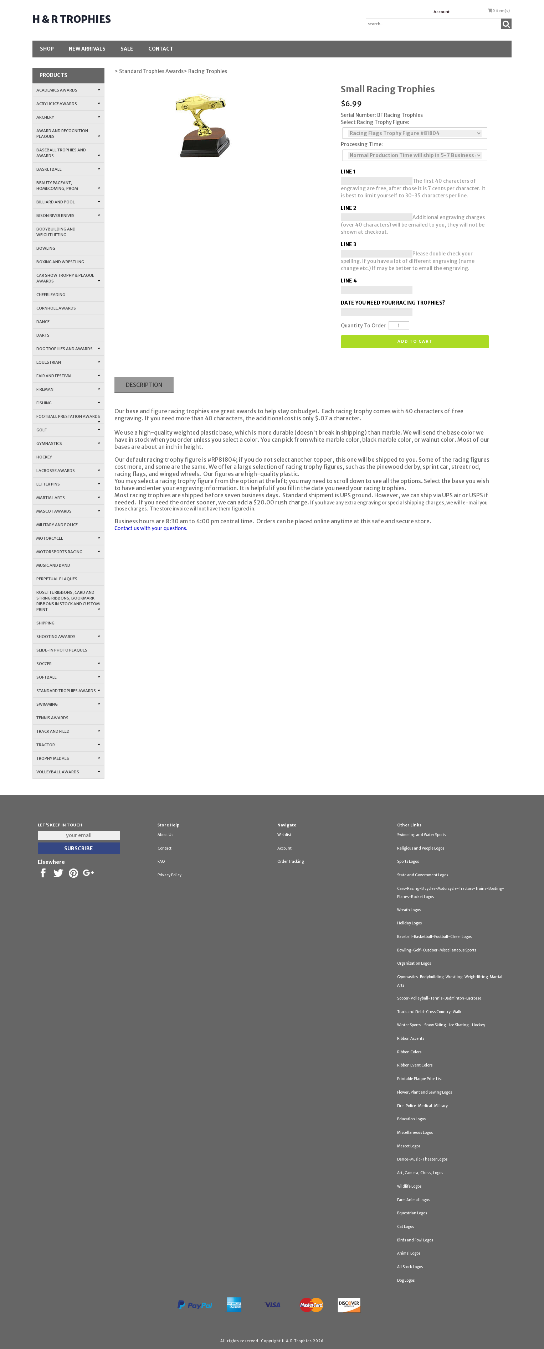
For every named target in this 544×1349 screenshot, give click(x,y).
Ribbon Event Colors (414, 1065)
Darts (43, 335)
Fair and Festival (68, 375)
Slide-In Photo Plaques (61, 650)
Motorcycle (68, 538)
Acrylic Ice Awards (68, 103)
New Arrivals (87, 49)
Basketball (68, 169)
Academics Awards (68, 90)
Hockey (44, 457)
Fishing (68, 402)
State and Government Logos (422, 875)
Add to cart (415, 341)
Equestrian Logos (412, 1213)
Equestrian (68, 362)
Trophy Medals (68, 758)
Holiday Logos (409, 923)
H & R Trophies (71, 19)
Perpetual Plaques (56, 578)
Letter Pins (68, 484)
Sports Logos (408, 861)
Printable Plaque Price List (419, 1078)
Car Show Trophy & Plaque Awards (68, 278)
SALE (126, 49)
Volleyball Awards (68, 771)
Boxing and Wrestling (60, 261)
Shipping (45, 623)
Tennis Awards (52, 717)
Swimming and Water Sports (421, 834)
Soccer (68, 663)
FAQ (161, 861)
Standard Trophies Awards (68, 690)
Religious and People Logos (420, 848)
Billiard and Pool (68, 201)
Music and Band (53, 565)
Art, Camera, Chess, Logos (420, 1173)
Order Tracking (290, 861)
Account (441, 11)
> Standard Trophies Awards (149, 71)
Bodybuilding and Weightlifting (56, 232)
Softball (68, 677)
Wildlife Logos (409, 1186)
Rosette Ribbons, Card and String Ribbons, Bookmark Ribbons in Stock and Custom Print (68, 601)
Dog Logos (406, 1280)
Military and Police (57, 524)
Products (53, 75)
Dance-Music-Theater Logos (422, 1159)
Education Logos (411, 1119)
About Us (165, 834)
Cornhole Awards (56, 308)
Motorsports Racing (68, 551)
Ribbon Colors (409, 1052)
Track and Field (68, 731)
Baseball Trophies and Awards (68, 152)
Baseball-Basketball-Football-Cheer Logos (434, 936)
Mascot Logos (408, 1146)
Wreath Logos (409, 910)
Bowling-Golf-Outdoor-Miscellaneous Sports (436, 950)
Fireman (68, 389)
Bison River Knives (68, 215)
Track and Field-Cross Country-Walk (429, 1012)
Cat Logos (405, 1226)
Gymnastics (68, 443)
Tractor (68, 744)
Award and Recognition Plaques (68, 133)
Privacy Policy (169, 875)
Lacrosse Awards (68, 470)
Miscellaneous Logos (415, 1132)
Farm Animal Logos (413, 1200)
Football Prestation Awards (68, 418)
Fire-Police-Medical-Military (422, 1106)
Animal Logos (408, 1253)
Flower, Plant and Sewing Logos (424, 1092)
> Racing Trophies (205, 71)
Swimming (68, 704)
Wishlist (284, 834)
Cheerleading (50, 294)
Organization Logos (414, 963)
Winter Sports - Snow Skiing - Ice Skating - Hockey (441, 1025)
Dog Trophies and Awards (68, 348)
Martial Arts (68, 497)
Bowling (45, 248)
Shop (47, 49)
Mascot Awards (68, 511)
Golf (68, 429)
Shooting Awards (68, 636)
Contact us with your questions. (151, 528)
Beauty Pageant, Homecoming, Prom (68, 185)
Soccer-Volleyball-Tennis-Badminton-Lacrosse (439, 998)
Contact (160, 49)
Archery (68, 117)
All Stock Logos (410, 1267)
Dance (43, 321)
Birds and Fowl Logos (415, 1240)
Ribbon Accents (410, 1038)
